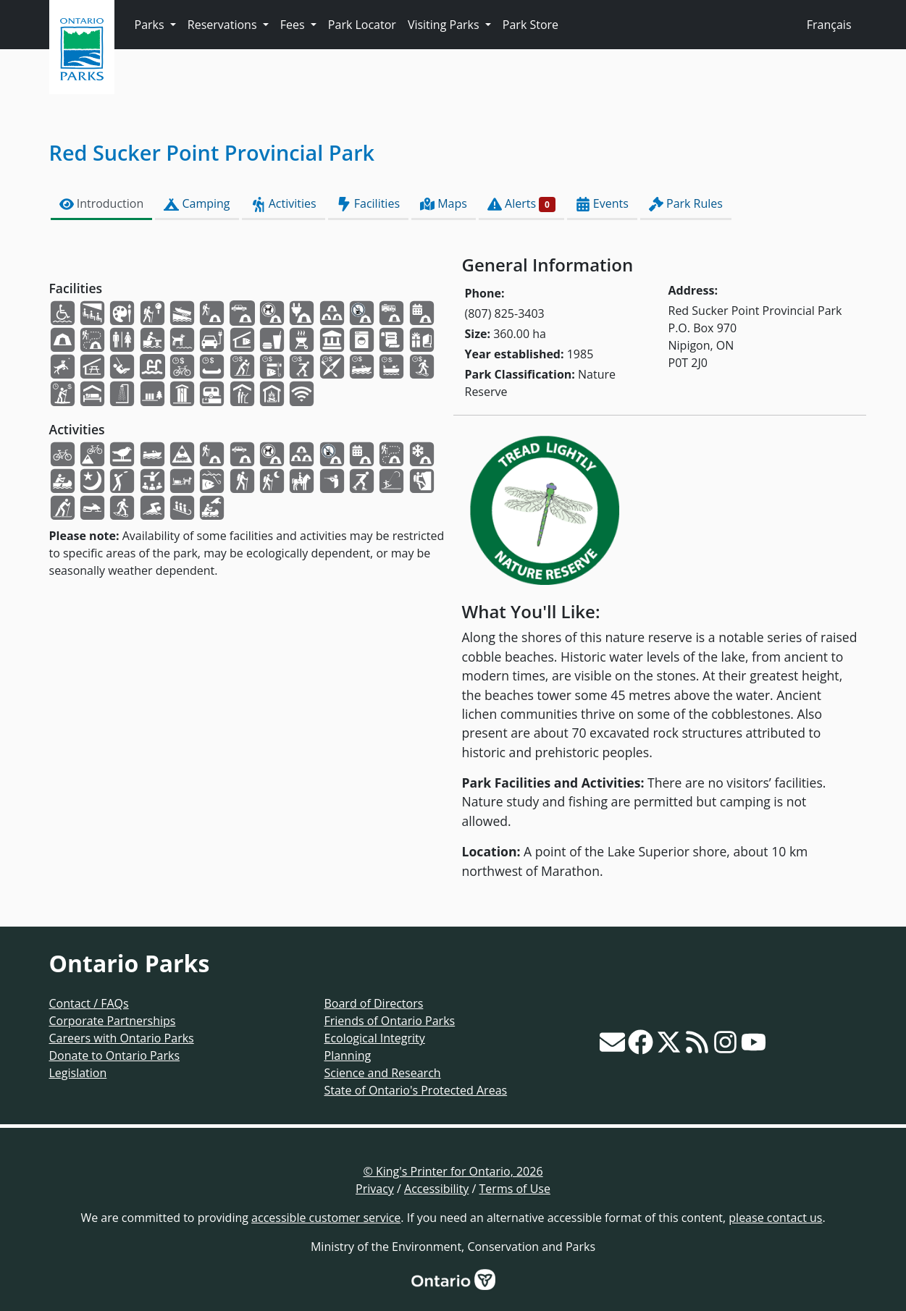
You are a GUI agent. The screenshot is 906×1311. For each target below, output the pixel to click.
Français (829, 25)
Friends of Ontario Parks (390, 1021)
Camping (197, 203)
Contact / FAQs (89, 1003)
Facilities (368, 203)
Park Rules (686, 203)
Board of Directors (374, 1003)
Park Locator (362, 25)
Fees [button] (294, 25)
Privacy (375, 1189)
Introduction (101, 203)
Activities (283, 203)
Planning (348, 1055)
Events (602, 203)
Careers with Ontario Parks (121, 1038)
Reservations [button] (224, 25)
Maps (443, 203)
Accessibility (436, 1189)
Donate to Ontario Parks (114, 1055)
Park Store (530, 25)
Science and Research (382, 1073)
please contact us (775, 1218)
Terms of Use (514, 1189)
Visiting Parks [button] (445, 25)
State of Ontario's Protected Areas (416, 1090)
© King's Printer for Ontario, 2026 (452, 1171)
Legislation (78, 1073)
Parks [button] (151, 25)
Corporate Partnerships (112, 1021)
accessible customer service (325, 1218)
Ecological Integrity (374, 1038)
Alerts (521, 203)
